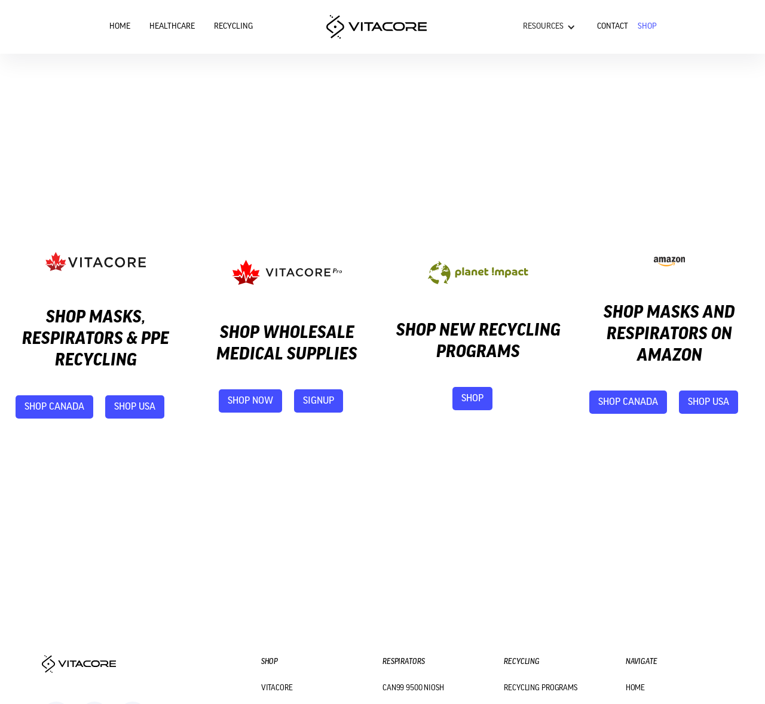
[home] (376, 27)
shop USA (134, 407)
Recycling (233, 26)
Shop (647, 26)
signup (318, 401)
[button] (549, 27)
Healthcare (172, 26)
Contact (612, 26)
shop (472, 398)
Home (119, 26)
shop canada (54, 407)
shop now (250, 401)
